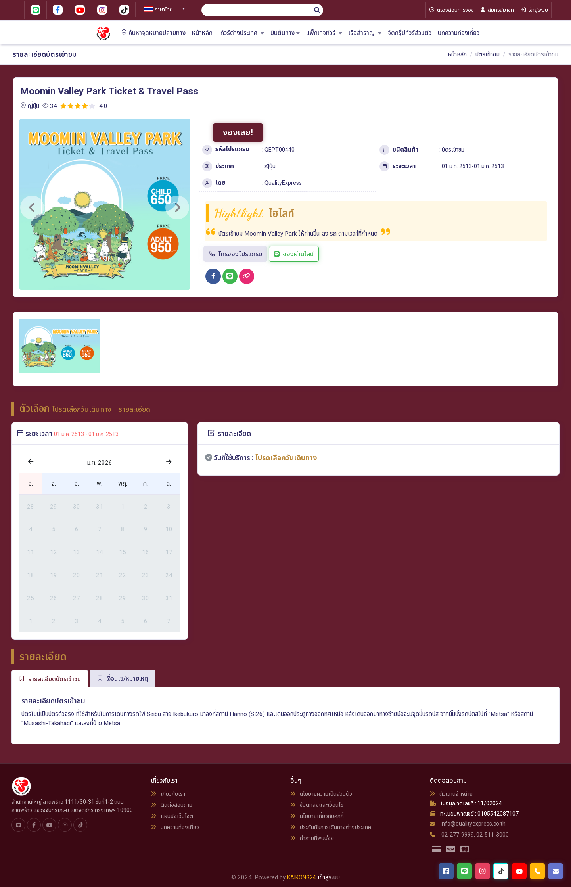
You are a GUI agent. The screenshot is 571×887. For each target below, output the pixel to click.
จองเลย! (238, 132)
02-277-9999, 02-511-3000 (469, 834)
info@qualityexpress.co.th (468, 823)
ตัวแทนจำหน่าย (451, 794)
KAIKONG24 (301, 877)
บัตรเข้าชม (487, 54)
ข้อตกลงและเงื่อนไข (316, 805)
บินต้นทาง (285, 33)
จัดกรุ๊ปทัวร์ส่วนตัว (409, 33)
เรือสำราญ (365, 33)
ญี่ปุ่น (29, 105)
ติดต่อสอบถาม (171, 805)
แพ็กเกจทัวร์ (324, 33)
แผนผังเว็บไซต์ (172, 816)
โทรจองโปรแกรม (235, 254)
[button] (32, 207)
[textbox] (163, 9)
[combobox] (163, 6)
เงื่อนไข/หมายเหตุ (122, 678)
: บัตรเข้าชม (451, 149)
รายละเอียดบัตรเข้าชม (50, 679)
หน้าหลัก (202, 33)
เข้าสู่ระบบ (329, 877)
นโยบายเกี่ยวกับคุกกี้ (317, 816)
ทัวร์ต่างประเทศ (242, 33)
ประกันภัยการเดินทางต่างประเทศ (330, 827)
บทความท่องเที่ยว (458, 33)
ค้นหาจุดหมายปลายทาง (153, 33)
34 (49, 105)
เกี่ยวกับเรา (168, 794)
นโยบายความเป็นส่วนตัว (321, 794)
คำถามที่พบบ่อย (312, 838)
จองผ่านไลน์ (294, 254)
